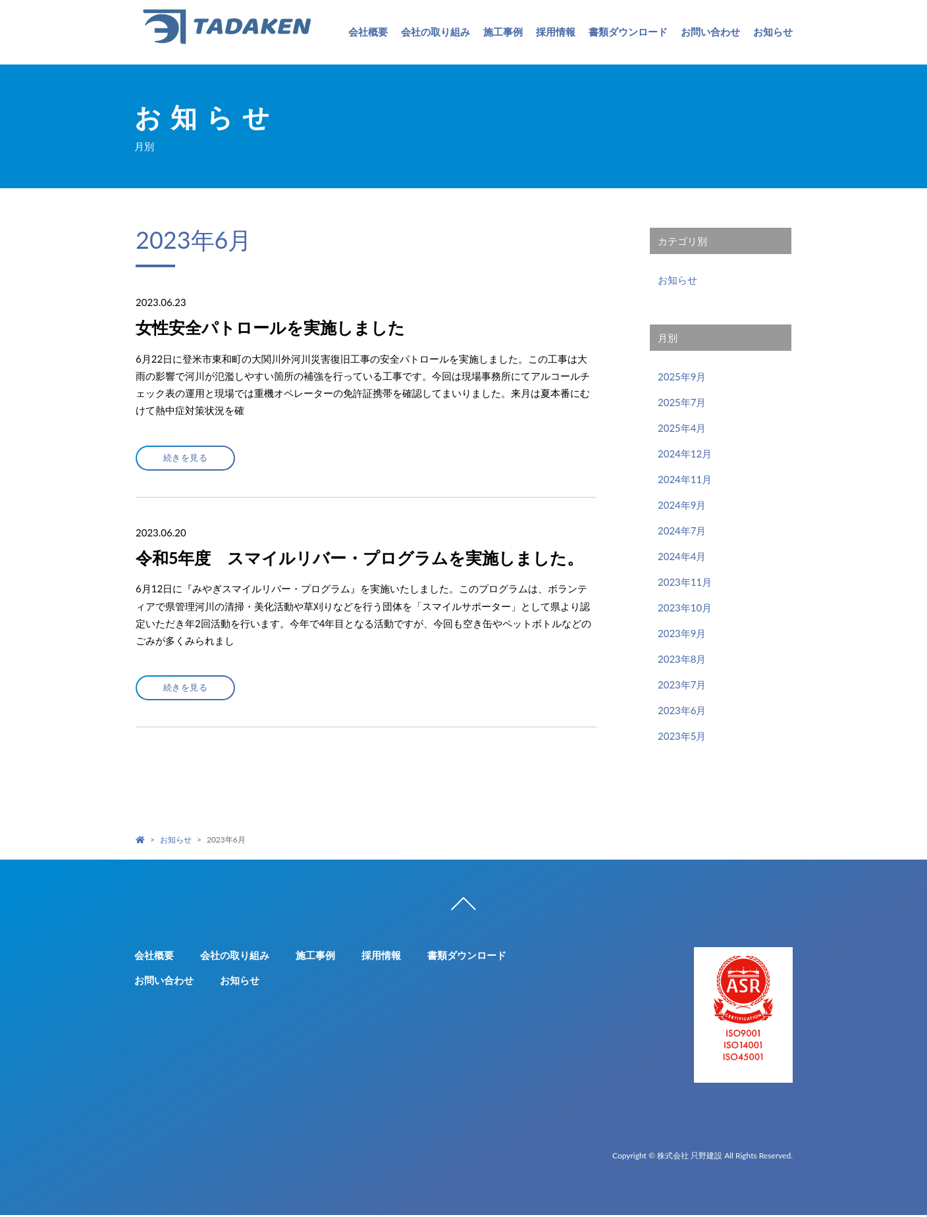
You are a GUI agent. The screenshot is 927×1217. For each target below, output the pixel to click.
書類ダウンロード (628, 32)
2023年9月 (682, 633)
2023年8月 (682, 659)
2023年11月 (685, 582)
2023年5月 (682, 736)
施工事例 (503, 32)
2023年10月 (685, 607)
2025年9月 (682, 376)
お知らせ (773, 32)
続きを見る (189, 458)
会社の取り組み (435, 32)
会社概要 (368, 32)
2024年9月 (682, 505)
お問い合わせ (710, 32)
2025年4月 (682, 428)
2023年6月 (682, 710)
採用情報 (555, 32)
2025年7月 (682, 402)
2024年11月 (685, 479)
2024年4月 (682, 556)
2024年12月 (685, 453)
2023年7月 (682, 684)
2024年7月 (682, 530)
